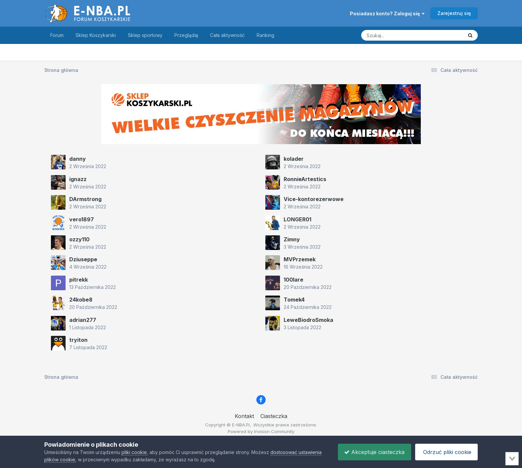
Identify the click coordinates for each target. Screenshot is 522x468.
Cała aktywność (227, 35)
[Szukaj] (395, 35)
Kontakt (244, 416)
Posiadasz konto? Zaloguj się (387, 13)
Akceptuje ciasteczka (373, 452)
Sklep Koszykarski (96, 35)
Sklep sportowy (145, 35)
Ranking (265, 35)
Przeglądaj (186, 35)
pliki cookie (134, 452)
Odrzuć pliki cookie (446, 452)
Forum (57, 35)
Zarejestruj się (454, 13)
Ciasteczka (273, 416)
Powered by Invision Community (261, 431)
